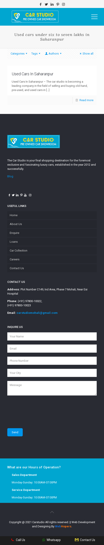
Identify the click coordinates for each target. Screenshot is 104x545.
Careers (14, 259)
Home (13, 215)
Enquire (14, 233)
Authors (53, 53)
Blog (10, 176)
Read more (86, 100)
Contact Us (17, 268)
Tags (36, 53)
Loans (14, 241)
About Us (16, 224)
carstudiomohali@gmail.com (37, 312)
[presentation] (40, 411)
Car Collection (18, 250)
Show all (86, 53)
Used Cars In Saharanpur (32, 74)
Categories (19, 53)
